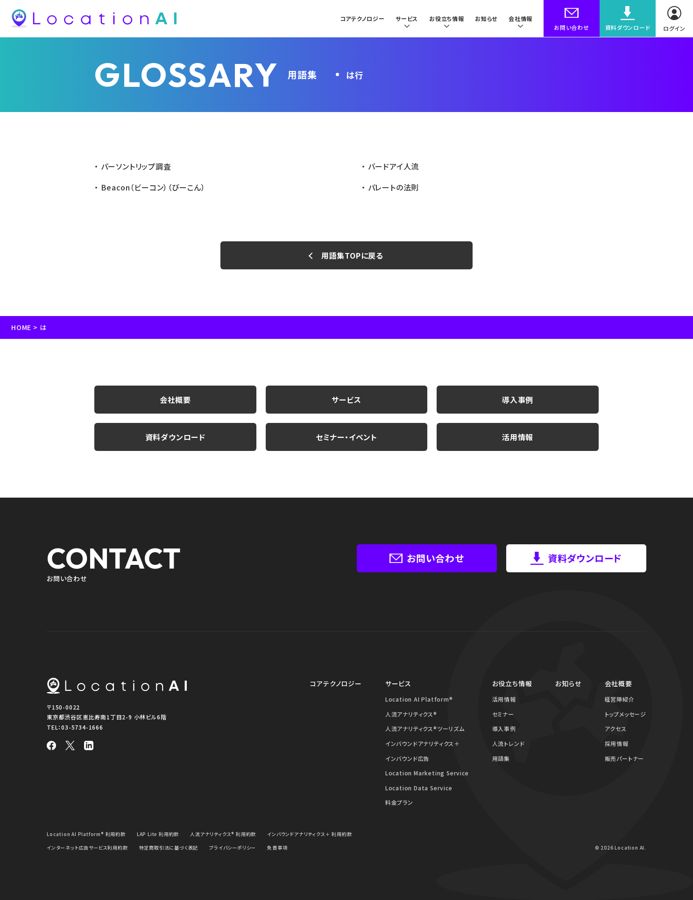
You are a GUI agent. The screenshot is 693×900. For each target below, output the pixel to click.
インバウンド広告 (407, 758)
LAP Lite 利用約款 (158, 833)
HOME (21, 327)
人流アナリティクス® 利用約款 (223, 833)
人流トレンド (508, 743)
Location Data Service (419, 788)
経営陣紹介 (620, 699)
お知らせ (486, 18)
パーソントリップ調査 (135, 166)
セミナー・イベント (346, 437)
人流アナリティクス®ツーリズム (425, 728)
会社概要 (175, 399)
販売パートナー (624, 758)
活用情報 (517, 437)
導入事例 (517, 399)
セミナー (503, 714)
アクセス (616, 728)
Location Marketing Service (427, 773)
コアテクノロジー (361, 18)
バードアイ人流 (392, 166)
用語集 (501, 758)
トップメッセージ (625, 714)
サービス (346, 399)
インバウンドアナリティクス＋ (422, 743)
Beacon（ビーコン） (152, 187)
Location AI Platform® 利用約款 (86, 833)
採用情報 (617, 743)
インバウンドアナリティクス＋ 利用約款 (309, 833)
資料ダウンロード (175, 437)
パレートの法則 (392, 187)
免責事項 (277, 847)
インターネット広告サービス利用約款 (87, 847)
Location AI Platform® (419, 699)
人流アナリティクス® (411, 714)
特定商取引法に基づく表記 (168, 847)
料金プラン (399, 802)
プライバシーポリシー (232, 847)
